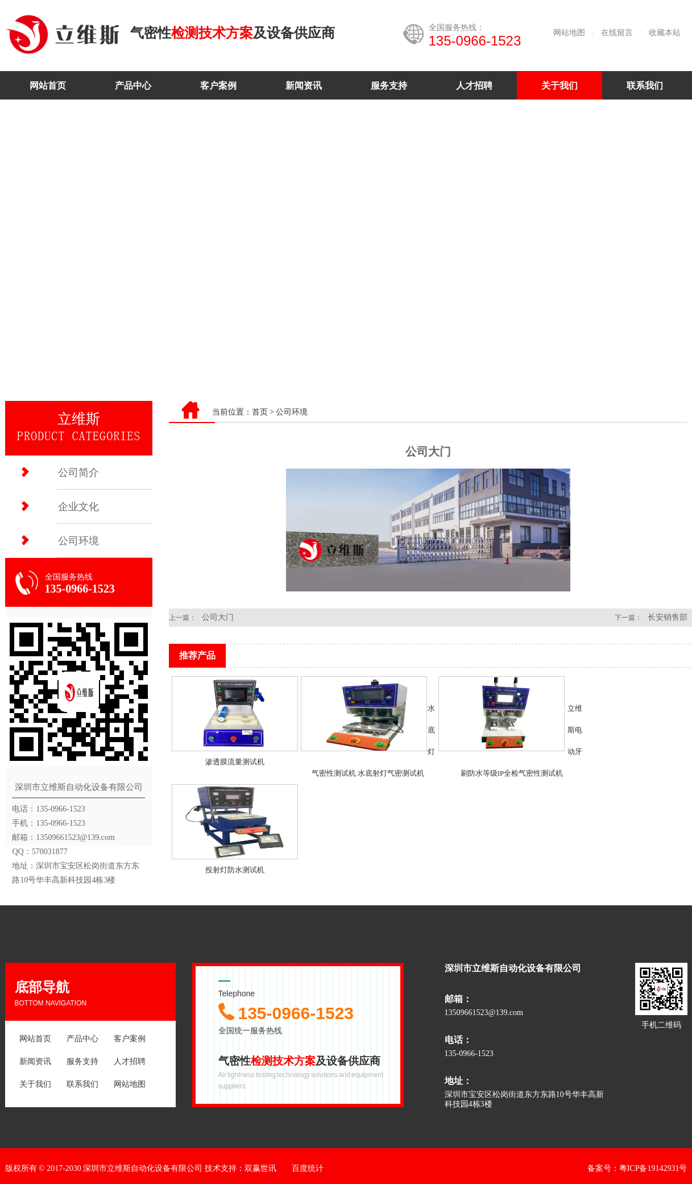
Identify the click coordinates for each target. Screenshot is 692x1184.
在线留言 (617, 32)
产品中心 (133, 85)
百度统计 (308, 1168)
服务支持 (389, 85)
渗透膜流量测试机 (234, 761)
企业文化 (78, 506)
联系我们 (645, 85)
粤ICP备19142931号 (653, 1168)
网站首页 (48, 85)
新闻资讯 (303, 85)
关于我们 (559, 85)
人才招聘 (474, 85)
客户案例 (218, 85)
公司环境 (78, 541)
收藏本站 (665, 32)
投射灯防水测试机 (234, 870)
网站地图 (569, 32)
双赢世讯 (260, 1168)
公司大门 (218, 617)
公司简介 (78, 472)
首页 (260, 412)
